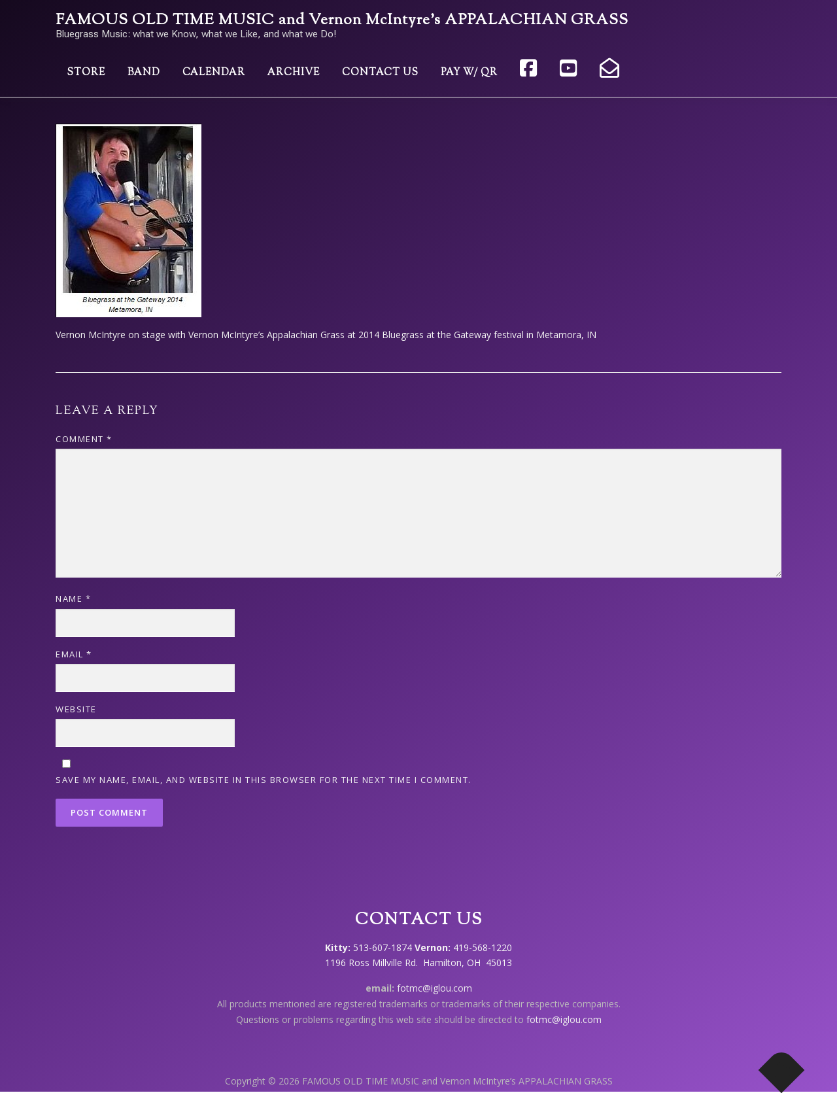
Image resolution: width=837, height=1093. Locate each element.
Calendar (213, 73)
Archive (293, 73)
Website (76, 709)
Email (74, 654)
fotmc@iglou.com (434, 988)
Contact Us (380, 73)
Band (144, 73)
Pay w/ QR (469, 73)
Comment (84, 439)
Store (86, 73)
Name (73, 598)
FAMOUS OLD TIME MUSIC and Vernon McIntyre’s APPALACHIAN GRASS (342, 20)
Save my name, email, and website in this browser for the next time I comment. (263, 780)
